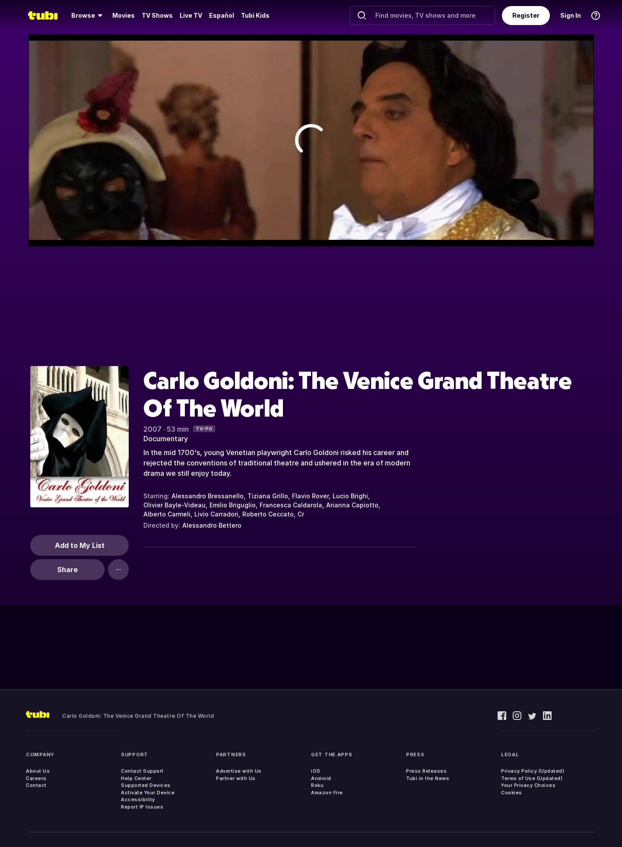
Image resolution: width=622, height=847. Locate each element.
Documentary (165, 438)
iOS (316, 771)
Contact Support (142, 771)
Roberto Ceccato (268, 514)
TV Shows (157, 15)
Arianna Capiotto (352, 505)
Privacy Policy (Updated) (532, 771)
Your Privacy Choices (528, 785)
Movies (123, 15)
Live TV (191, 15)
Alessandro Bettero (211, 525)
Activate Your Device (148, 793)
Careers (36, 778)
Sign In (570, 15)
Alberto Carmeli (166, 514)
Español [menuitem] (221, 15)
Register (525, 15)
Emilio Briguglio (232, 505)
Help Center (136, 778)
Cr (301, 514)
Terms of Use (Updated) (531, 778)
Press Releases (426, 771)
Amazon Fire (327, 793)
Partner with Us (236, 778)
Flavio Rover (310, 496)
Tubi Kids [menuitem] (255, 15)
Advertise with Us (239, 771)
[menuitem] (88, 15)
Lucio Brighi (350, 496)
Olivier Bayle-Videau (174, 505)
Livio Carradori (216, 514)
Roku (317, 785)
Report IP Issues (142, 807)
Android (321, 778)
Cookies (511, 793)
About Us (38, 771)
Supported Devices (146, 785)
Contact (36, 785)
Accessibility (138, 799)
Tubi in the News (427, 778)
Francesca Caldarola (291, 505)
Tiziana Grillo (268, 496)
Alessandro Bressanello (207, 496)
